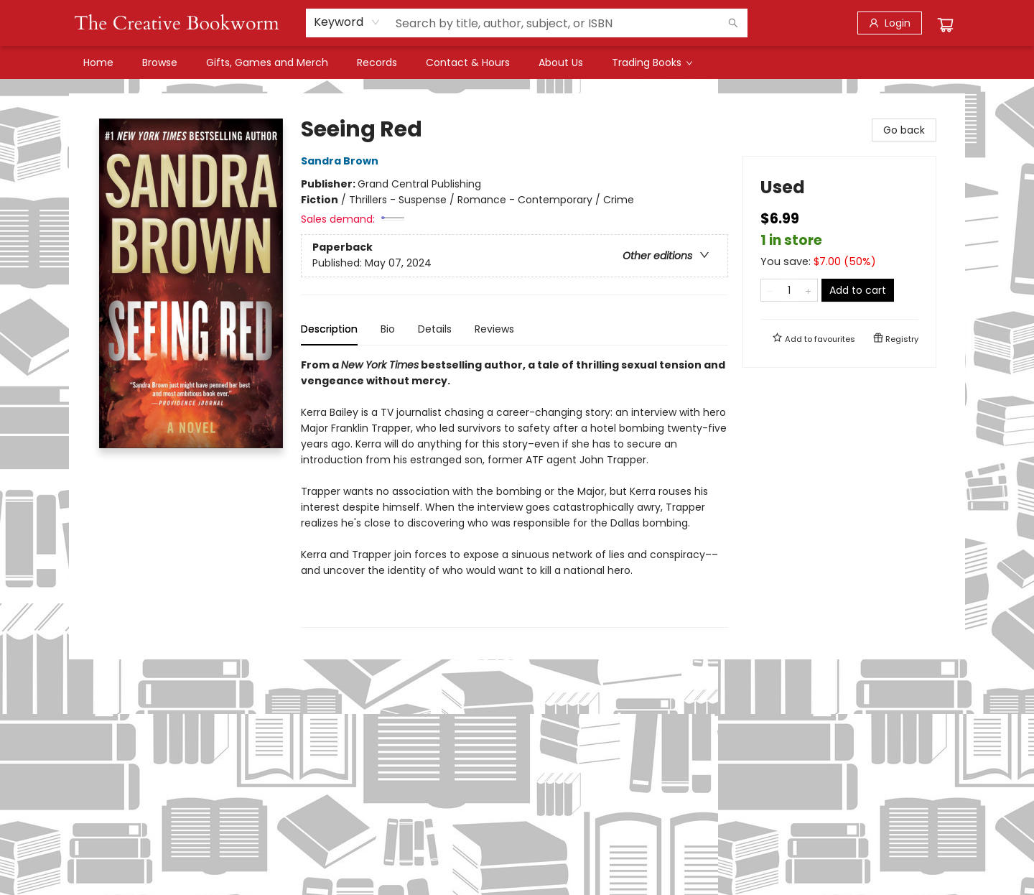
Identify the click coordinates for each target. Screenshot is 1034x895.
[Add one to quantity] (808, 290)
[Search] (733, 23)
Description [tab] (329, 329)
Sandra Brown (342, 161)
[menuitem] (98, 62)
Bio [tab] (388, 329)
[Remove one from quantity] (770, 290)
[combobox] (347, 22)
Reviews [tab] (494, 329)
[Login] (889, 22)
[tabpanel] (514, 492)
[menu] (517, 62)
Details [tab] (435, 329)
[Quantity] (789, 290)
